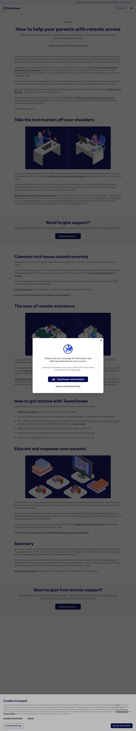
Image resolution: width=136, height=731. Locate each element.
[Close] (101, 340)
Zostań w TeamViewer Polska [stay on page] (68, 386)
